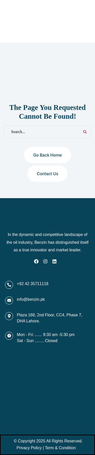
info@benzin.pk (31, 299)
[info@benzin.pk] (9, 300)
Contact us (47, 173)
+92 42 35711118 (32, 284)
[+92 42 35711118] (9, 285)
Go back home (47, 155)
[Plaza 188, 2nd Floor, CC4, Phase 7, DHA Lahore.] (9, 316)
